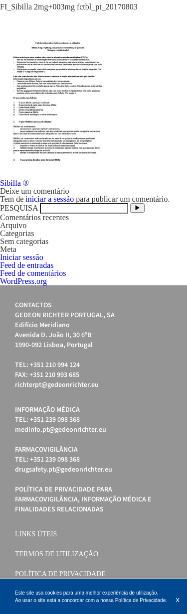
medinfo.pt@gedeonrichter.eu (60, 430)
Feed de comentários (33, 273)
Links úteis (36, 534)
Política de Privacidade (60, 574)
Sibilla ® (14, 183)
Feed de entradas (27, 265)
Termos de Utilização (56, 554)
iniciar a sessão (49, 199)
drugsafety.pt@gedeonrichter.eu (63, 470)
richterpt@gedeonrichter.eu (57, 385)
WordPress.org (23, 281)
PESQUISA (19, 208)
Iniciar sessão (21, 257)
